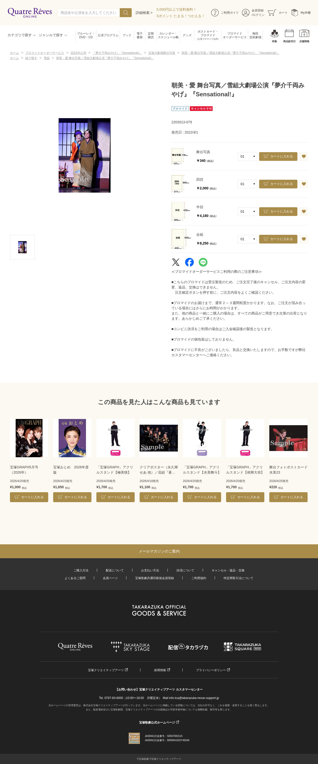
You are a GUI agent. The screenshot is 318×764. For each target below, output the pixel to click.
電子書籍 (140, 35)
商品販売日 (289, 41)
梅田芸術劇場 (255, 35)
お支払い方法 (150, 570)
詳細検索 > (144, 13)
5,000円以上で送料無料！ (177, 9)
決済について (185, 570)
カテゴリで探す (19, 35)
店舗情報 (304, 41)
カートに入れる (281, 156)
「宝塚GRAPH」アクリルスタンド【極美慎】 (114, 469)
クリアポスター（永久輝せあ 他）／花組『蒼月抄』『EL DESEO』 (159, 470)
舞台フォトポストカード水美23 (288, 469)
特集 (274, 41)
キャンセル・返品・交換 (228, 570)
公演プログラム (108, 35)
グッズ (187, 35)
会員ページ (110, 578)
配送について (115, 570)
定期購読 (151, 35)
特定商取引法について (238, 578)
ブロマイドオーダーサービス (235, 35)
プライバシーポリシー (211, 670)
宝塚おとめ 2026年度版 (71, 469)
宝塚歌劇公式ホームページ (157, 722)
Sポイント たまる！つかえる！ (181, 16)
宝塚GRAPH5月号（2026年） (24, 469)
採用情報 (160, 670)
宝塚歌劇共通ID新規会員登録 (154, 578)
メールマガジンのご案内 (159, 551)
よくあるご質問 (75, 578)
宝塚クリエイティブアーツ (106, 670)
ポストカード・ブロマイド (208, 35)
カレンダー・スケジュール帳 (168, 35)
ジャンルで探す (51, 35)
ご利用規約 (198, 578)
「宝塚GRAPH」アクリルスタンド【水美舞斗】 (202, 469)
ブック (126, 35)
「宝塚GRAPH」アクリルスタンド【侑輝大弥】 (245, 469)
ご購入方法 (81, 570)
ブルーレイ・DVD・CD (86, 35)
